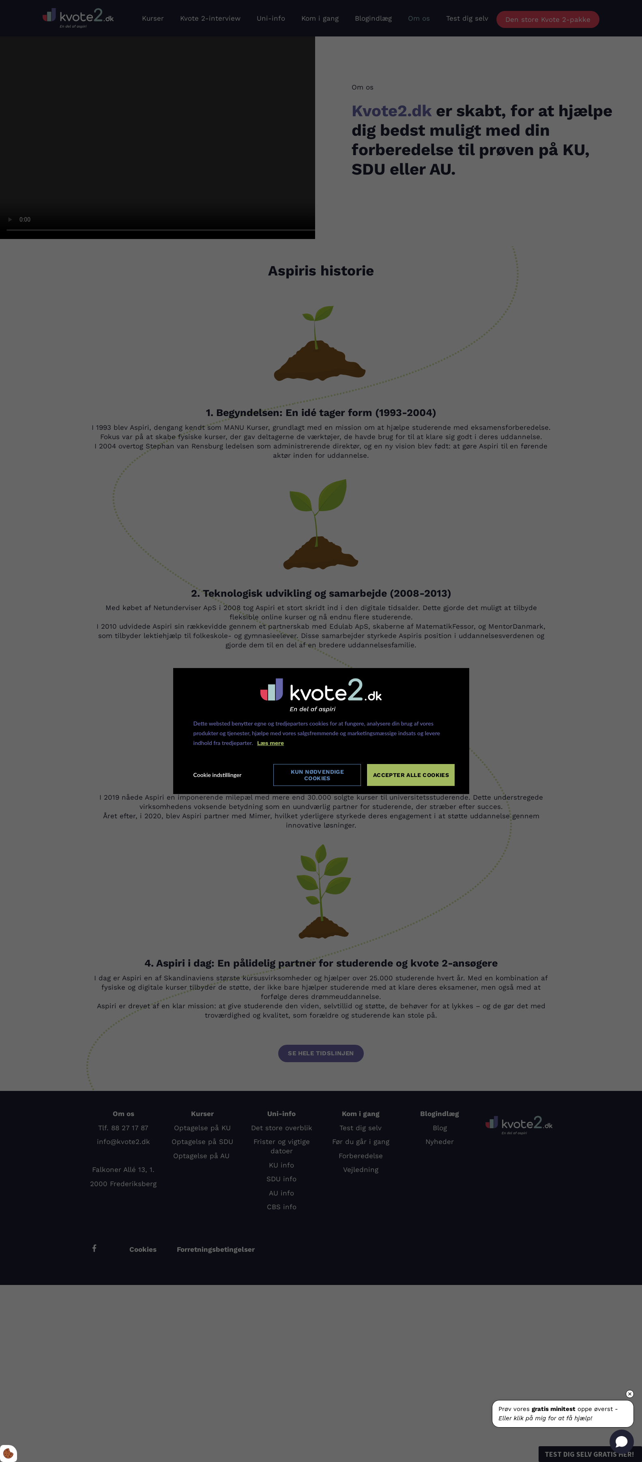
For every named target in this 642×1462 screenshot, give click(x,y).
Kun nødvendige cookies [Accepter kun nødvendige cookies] (317, 774)
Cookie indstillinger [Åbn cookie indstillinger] (217, 775)
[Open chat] (622, 1442)
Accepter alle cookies (411, 775)
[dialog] (321, 731)
